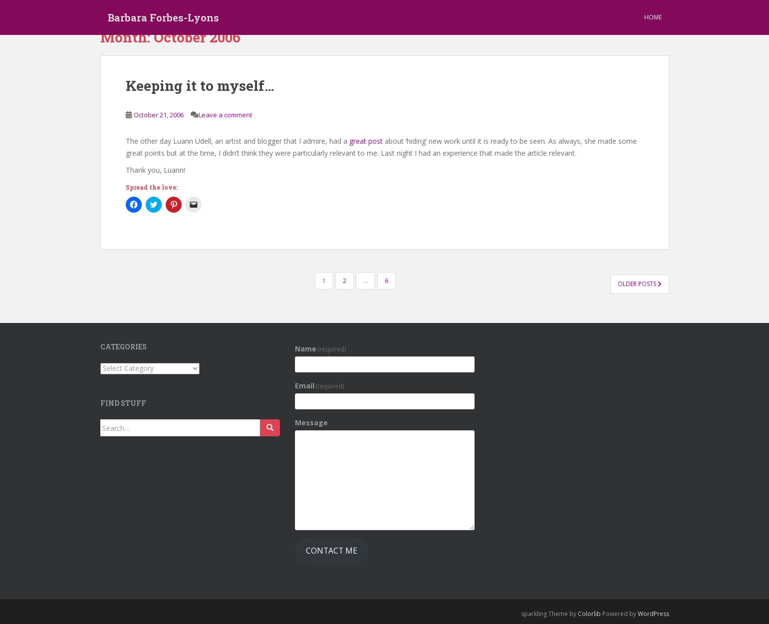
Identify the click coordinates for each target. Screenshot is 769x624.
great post (366, 141)
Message (311, 422)
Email (320, 385)
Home (653, 17)
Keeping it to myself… (200, 85)
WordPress (653, 614)
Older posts (640, 284)
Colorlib (589, 614)
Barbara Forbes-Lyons (163, 17)
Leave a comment (225, 114)
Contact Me (331, 550)
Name (321, 348)
